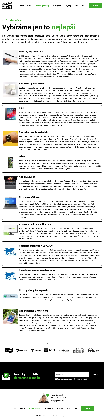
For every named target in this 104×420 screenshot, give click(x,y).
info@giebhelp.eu (58, 401)
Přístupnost (57, 6)
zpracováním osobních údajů (77, 379)
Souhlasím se (72, 379)
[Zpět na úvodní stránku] (7, 5)
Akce (77, 6)
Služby (29, 6)
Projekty (68, 6)
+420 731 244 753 (58, 398)
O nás (22, 6)
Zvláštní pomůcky (42, 6)
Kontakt (95, 6)
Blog (83, 6)
